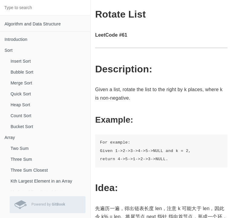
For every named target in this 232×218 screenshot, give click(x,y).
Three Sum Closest (29, 170)
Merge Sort (21, 83)
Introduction (16, 39)
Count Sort (21, 115)
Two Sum (20, 148)
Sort (8, 50)
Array (10, 137)
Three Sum (21, 159)
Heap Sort (20, 104)
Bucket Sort (22, 126)
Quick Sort (21, 93)
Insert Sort (21, 61)
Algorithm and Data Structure (33, 23)
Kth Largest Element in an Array (41, 181)
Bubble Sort (22, 72)
